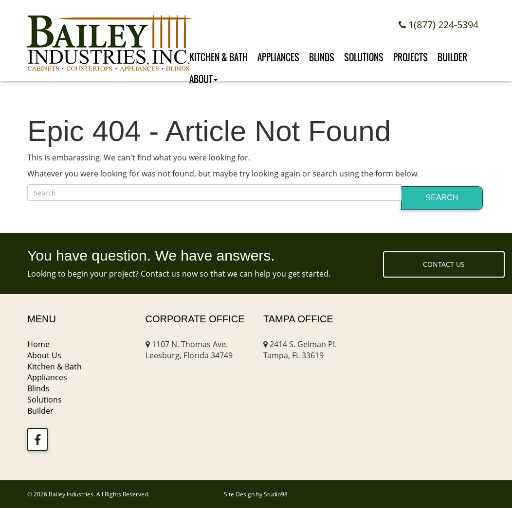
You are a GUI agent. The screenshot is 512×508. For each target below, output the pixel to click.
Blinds (321, 54)
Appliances (278, 54)
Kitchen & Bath (218, 54)
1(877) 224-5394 (438, 24)
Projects (410, 54)
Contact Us (444, 264)
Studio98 (276, 494)
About (203, 77)
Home (38, 344)
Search (442, 197)
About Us (44, 355)
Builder (452, 54)
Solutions (364, 54)
